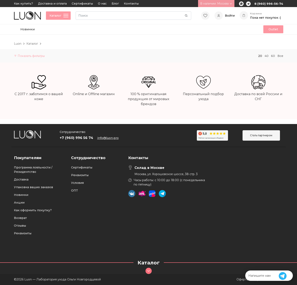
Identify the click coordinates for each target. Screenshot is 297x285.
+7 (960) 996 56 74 (76, 138)
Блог (115, 3)
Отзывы (20, 225)
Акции (19, 202)
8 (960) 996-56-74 (268, 4)
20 (260, 56)
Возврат (20, 218)
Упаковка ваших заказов (33, 187)
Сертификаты (82, 3)
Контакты (131, 3)
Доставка (21, 179)
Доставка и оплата (52, 3)
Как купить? (23, 3)
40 (267, 56)
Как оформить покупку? (33, 210)
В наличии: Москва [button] (216, 3)
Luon (17, 43)
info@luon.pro (108, 138)
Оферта (242, 279)
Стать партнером (261, 135)
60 (273, 56)
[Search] (133, 15)
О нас (102, 3)
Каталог (32, 43)
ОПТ (74, 190)
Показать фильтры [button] (29, 56)
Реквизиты (22, 233)
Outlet (273, 29)
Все (280, 56)
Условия (77, 183)
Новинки (27, 29)
